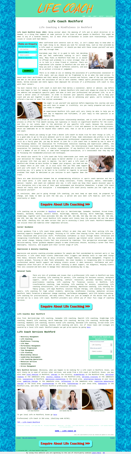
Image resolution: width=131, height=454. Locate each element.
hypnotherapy (73, 383)
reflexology (66, 381)
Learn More (96, 453)
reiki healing (32, 374)
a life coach (82, 372)
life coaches (55, 64)
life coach (45, 47)
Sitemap (18, 438)
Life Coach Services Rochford (36, 332)
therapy (54, 374)
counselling (28, 379)
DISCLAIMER (109, 16)
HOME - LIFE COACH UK (65, 431)
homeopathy (102, 383)
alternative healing (92, 379)
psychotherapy (48, 383)
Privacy (112, 438)
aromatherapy (79, 374)
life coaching (63, 325)
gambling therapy (30, 381)
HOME (84, 16)
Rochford (52, 211)
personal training (90, 377)
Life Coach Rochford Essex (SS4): (32, 32)
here (88, 327)
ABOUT (95, 16)
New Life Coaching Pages (29, 438)
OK (104, 453)
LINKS (89, 16)
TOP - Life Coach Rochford (28, 422)
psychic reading (53, 377)
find (24, 318)
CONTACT (101, 16)
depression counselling (55, 379)
